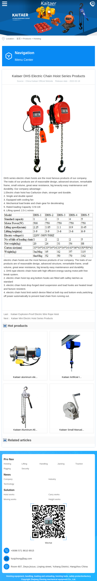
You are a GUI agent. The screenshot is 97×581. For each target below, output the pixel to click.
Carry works (53, 494)
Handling (44, 464)
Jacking (60, 464)
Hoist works (9, 494)
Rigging (7, 468)
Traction (79, 464)
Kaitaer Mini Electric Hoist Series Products (32, 318)
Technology (9, 484)
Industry (52, 479)
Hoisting (37, 38)
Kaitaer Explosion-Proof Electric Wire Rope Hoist (35, 314)
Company (8, 479)
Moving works (10, 499)
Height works (54, 499)
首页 (19, 38)
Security (25, 468)
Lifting (24, 464)
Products (27, 38)
